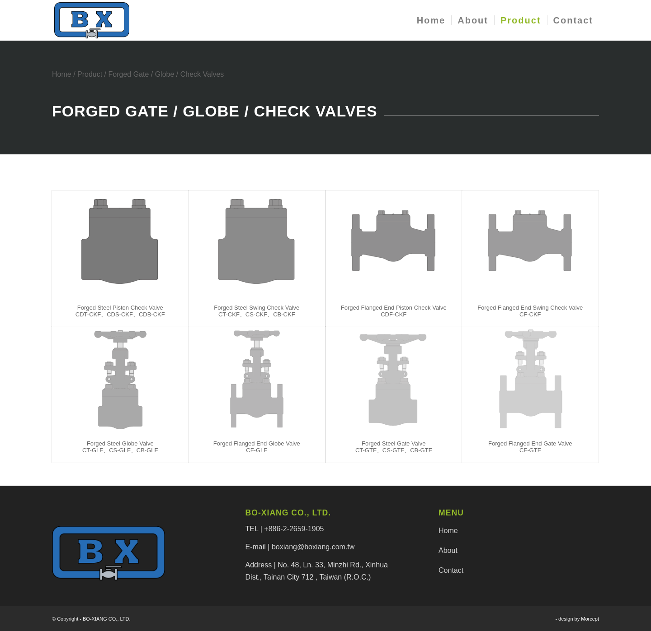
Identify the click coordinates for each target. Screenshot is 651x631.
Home (61, 74)
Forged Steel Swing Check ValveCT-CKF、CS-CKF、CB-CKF (256, 310)
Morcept (590, 619)
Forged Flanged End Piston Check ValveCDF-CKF (394, 310)
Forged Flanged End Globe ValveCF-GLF (256, 446)
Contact (451, 570)
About (448, 550)
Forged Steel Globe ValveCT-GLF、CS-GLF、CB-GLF (120, 446)
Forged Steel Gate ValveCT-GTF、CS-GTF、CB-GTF (393, 446)
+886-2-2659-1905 (294, 529)
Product (89, 74)
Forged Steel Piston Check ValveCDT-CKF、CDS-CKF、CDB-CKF (120, 310)
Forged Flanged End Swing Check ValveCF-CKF (530, 310)
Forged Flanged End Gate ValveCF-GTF (530, 446)
